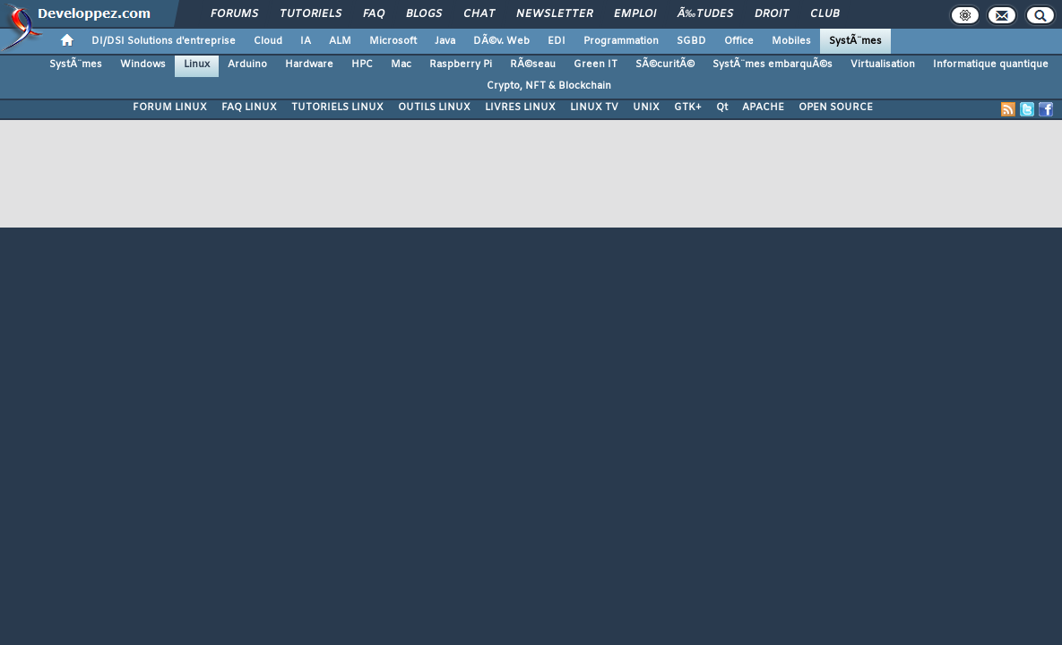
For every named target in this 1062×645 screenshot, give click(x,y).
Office (739, 41)
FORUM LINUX (170, 107)
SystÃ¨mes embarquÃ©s (772, 64)
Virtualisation (882, 64)
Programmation (621, 41)
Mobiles (791, 41)
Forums (234, 14)
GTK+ (688, 107)
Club (824, 14)
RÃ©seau (533, 64)
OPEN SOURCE (836, 107)
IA (305, 41)
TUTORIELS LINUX (337, 107)
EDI (557, 41)
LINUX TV (594, 107)
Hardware (309, 64)
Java (445, 41)
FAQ (373, 14)
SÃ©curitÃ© (665, 64)
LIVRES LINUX (520, 107)
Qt (722, 107)
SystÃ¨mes (855, 41)
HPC (362, 64)
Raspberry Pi (460, 64)
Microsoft (393, 41)
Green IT (595, 64)
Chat (479, 14)
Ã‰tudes (705, 14)
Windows (143, 64)
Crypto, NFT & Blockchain (549, 86)
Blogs (424, 14)
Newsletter (554, 14)
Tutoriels (310, 14)
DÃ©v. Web (501, 41)
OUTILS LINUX (434, 107)
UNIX (646, 107)
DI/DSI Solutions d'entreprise (163, 41)
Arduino (247, 64)
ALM (340, 41)
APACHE (763, 107)
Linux (197, 64)
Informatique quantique (991, 64)
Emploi (635, 14)
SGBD (691, 41)
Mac (401, 64)
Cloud (268, 41)
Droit (771, 14)
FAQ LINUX (249, 107)
